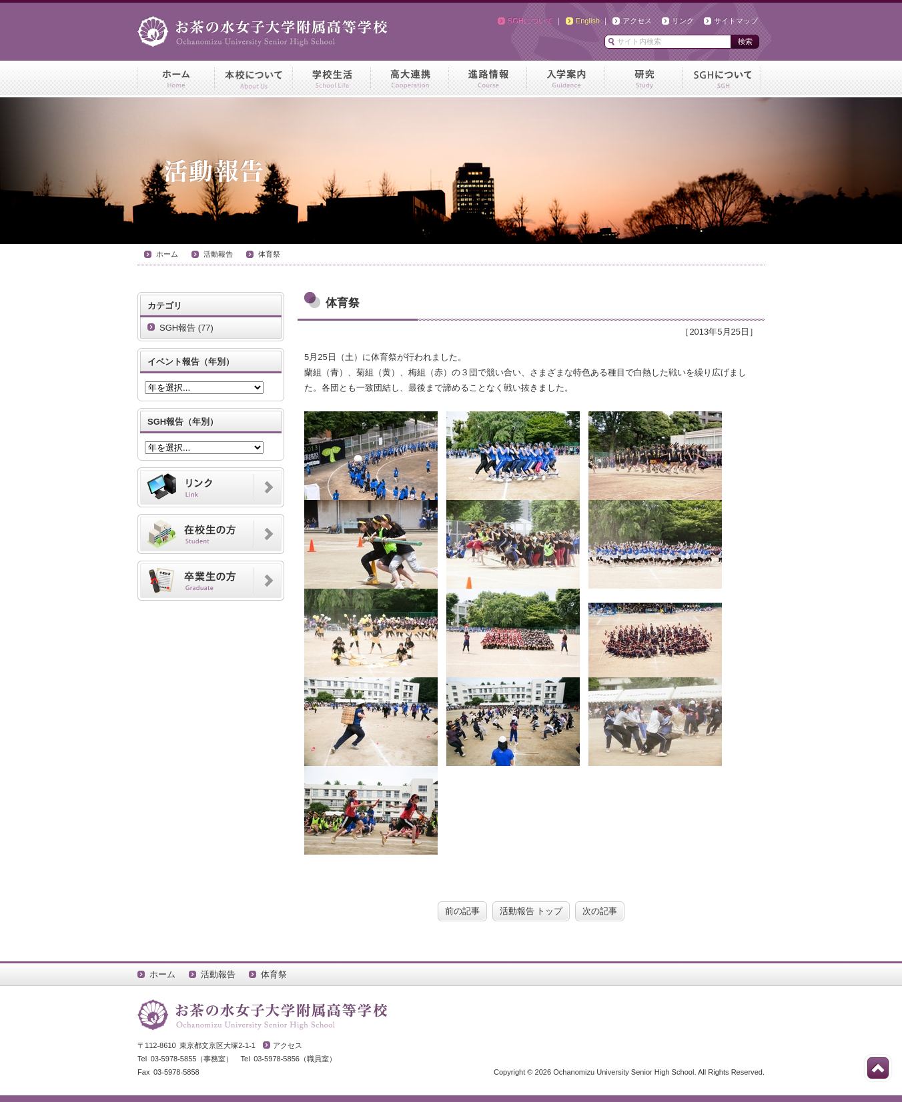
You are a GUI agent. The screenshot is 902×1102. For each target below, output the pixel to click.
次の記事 (599, 911)
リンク (683, 21)
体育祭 (269, 254)
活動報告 (218, 254)
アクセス (637, 21)
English (588, 21)
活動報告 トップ (531, 911)
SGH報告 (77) (186, 328)
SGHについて (530, 21)
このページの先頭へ (878, 1068)
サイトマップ (736, 21)
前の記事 (462, 911)
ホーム (167, 254)
